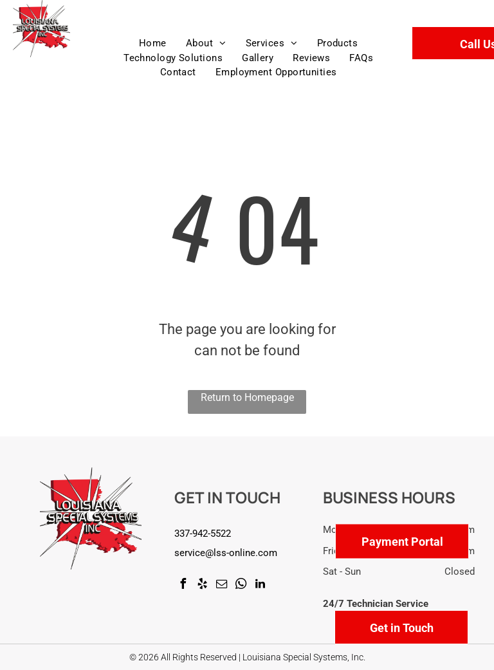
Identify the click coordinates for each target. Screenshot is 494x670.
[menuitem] (152, 43)
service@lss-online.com (225, 553)
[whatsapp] (240, 585)
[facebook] (182, 585)
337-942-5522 (202, 533)
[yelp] (202, 585)
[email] (221, 585)
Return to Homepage (247, 397)
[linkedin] (260, 585)
